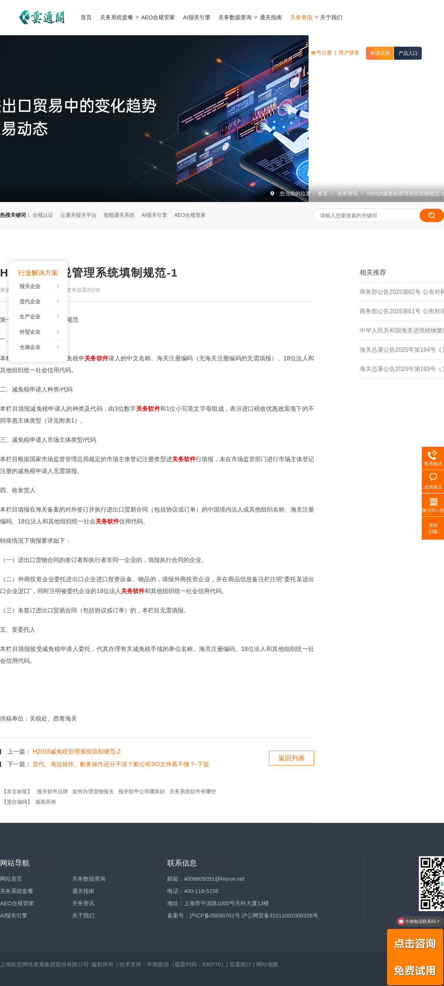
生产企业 (30, 317)
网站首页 (11, 878)
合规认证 (43, 215)
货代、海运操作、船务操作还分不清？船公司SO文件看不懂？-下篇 (121, 764)
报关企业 (30, 286)
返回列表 (291, 758)
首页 (323, 193)
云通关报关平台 (78, 215)
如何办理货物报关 (93, 791)
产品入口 (408, 53)
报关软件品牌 (52, 791)
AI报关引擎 (154, 215)
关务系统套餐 (16, 891)
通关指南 (83, 891)
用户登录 (349, 53)
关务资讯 (348, 193)
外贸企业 (30, 332)
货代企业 (30, 301)
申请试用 (380, 53)
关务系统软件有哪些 (192, 791)
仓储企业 (30, 347)
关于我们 (83, 915)
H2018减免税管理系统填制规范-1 (405, 193)
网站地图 (267, 964)
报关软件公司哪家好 (141, 791)
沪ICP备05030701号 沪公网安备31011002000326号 (253, 915)
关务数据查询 (88, 878)
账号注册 (321, 53)
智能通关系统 (119, 215)
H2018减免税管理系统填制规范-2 (76, 751)
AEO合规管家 (190, 215)
